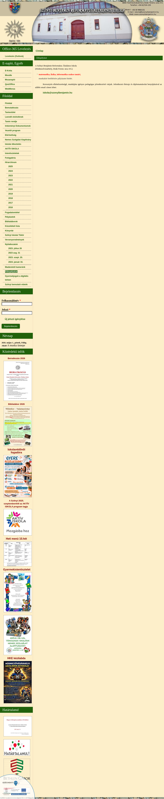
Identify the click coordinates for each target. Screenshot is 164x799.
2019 (10, 194)
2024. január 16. (15, 262)
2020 (10, 189)
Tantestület (10, 112)
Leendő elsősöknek (14, 117)
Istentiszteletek (12, 153)
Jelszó (6, 309)
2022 (10, 180)
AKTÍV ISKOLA (12, 149)
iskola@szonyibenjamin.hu (57, 92)
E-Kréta (8, 71)
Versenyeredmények (14, 240)
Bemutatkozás (11, 108)
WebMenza (10, 89)
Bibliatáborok (11, 221)
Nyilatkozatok (11, 244)
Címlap (39, 51)
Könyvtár (9, 231)
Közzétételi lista (12, 226)
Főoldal (8, 103)
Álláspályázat (11, 271)
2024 (10, 171)
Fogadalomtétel (12, 212)
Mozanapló (10, 80)
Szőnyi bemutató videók (16, 284)
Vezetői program (12, 130)
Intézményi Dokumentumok (18, 126)
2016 (10, 207)
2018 (10, 198)
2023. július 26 (15, 248)
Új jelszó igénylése (15, 319)
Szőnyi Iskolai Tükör (14, 235)
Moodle (8, 75)
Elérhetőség (10, 135)
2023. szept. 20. (15, 257)
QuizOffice (10, 84)
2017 (10, 203)
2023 (10, 175)
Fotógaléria (10, 158)
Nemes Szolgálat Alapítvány (18, 140)
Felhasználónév (11, 300)
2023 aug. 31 (14, 253)
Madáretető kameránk (15, 267)
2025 (10, 166)
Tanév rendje (11, 121)
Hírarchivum (11, 162)
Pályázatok (10, 217)
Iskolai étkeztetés (13, 144)
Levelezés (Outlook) (14, 56)
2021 (10, 184)
